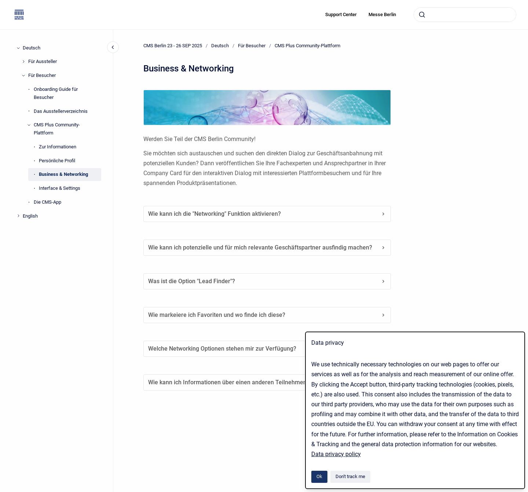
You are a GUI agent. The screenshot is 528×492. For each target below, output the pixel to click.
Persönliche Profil (57, 160)
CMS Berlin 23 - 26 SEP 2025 (172, 45)
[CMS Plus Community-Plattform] (29, 125)
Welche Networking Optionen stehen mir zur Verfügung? (267, 348)
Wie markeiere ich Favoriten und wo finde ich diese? (267, 314)
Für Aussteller (42, 61)
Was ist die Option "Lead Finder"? (267, 281)
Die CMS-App (47, 202)
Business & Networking (63, 174)
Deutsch (31, 48)
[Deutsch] (18, 48)
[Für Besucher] (23, 75)
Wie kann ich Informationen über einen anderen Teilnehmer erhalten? (267, 382)
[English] (18, 216)
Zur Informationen (57, 146)
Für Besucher (42, 75)
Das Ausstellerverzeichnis (61, 111)
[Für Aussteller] (23, 61)
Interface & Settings (59, 188)
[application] (526, 490)
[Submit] (422, 15)
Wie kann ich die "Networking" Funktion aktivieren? (267, 213)
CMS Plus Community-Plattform (57, 129)
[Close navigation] (113, 47)
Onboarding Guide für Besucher (56, 93)
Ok (319, 476)
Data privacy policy (336, 454)
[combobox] (465, 15)
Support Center (341, 14)
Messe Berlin (382, 14)
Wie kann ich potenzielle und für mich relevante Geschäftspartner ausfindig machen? (267, 247)
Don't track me (350, 476)
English (30, 216)
